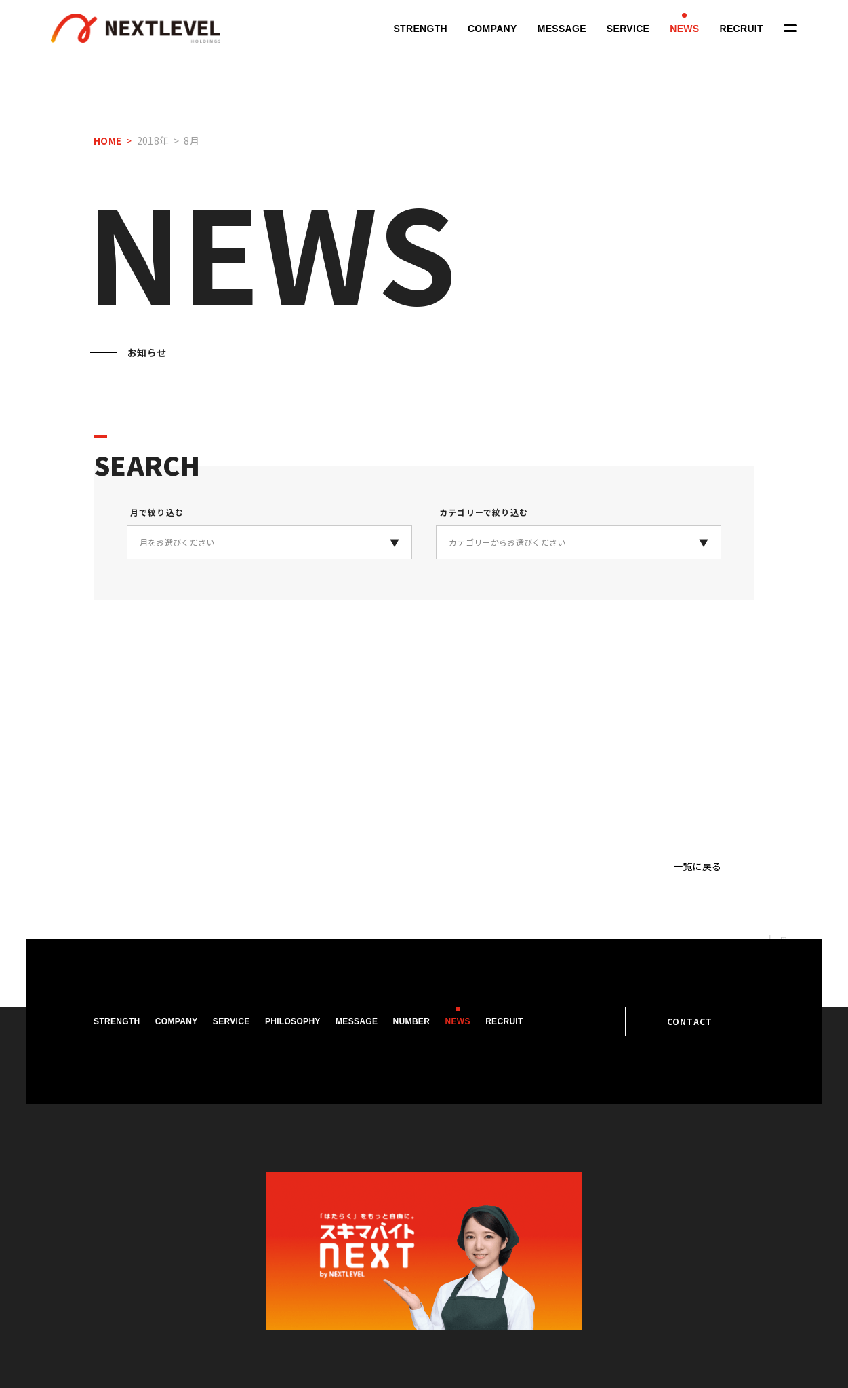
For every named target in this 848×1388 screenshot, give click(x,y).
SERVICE (628, 28)
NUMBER (411, 1021)
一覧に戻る (697, 866)
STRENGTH (420, 28)
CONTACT (693, 1021)
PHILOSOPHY (293, 1021)
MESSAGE (562, 28)
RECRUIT (741, 28)
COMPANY (492, 28)
